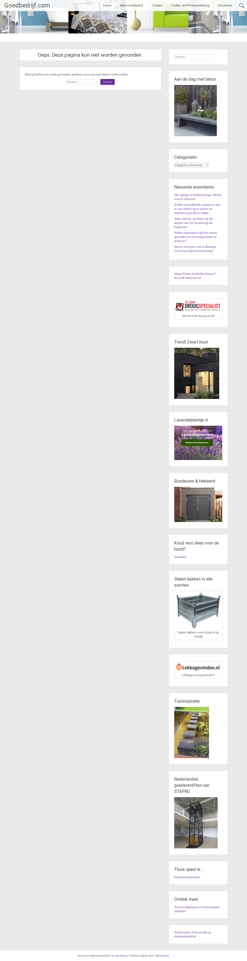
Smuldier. (180, 557)
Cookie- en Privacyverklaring (190, 5)
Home (107, 5)
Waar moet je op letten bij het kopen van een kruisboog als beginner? (193, 223)
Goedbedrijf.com (27, 5)
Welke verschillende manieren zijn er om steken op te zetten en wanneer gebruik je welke (197, 209)
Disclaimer (225, 5)
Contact (157, 5)
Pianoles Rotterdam (187, 877)
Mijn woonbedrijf (131, 5)
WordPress (121, 955)
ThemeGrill (162, 955)
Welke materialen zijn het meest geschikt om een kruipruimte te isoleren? (195, 237)
